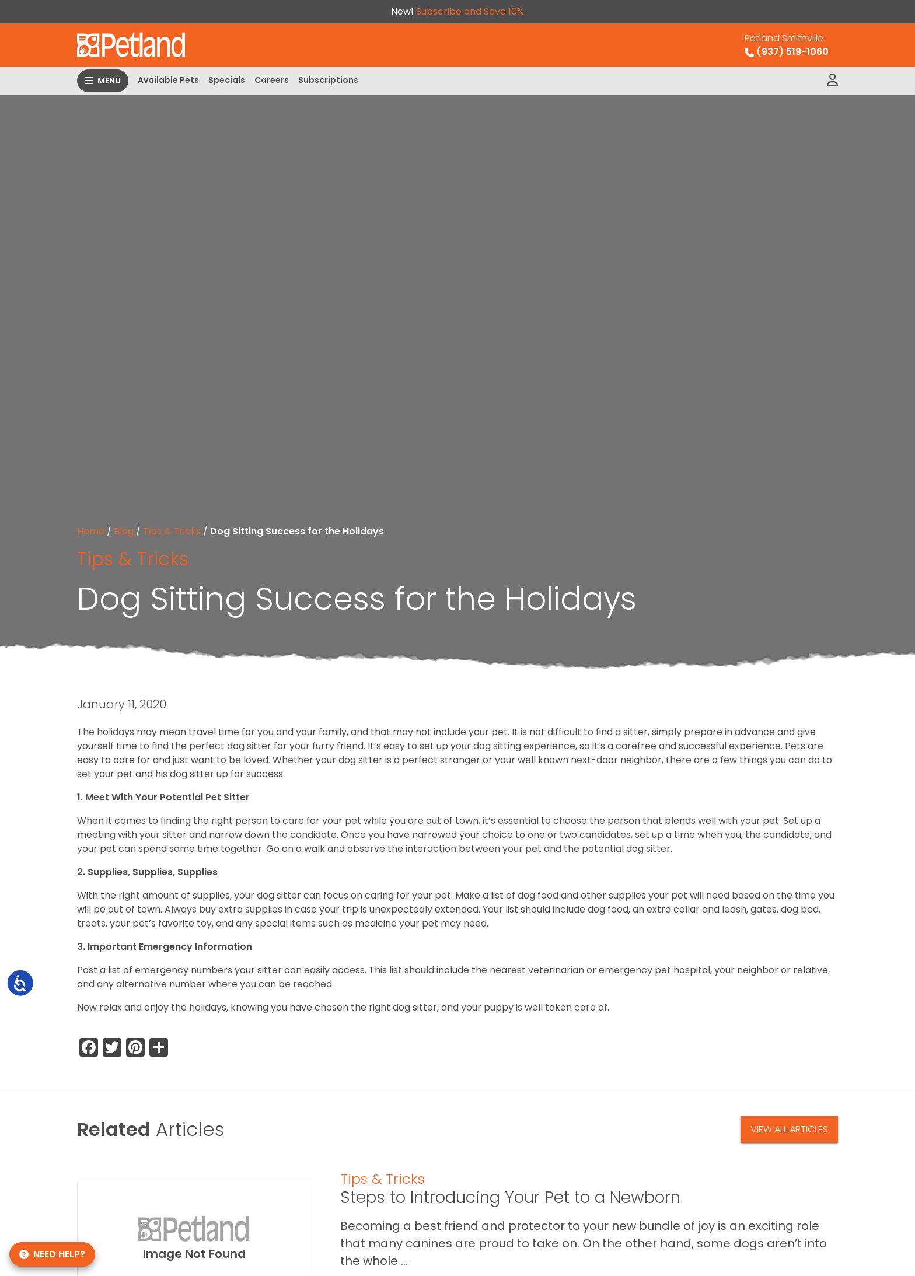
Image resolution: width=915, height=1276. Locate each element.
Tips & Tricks (172, 531)
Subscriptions (328, 80)
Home (90, 531)
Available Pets (168, 80)
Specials (226, 80)
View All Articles (789, 1129)
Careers (271, 80)
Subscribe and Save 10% (470, 11)
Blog (124, 531)
